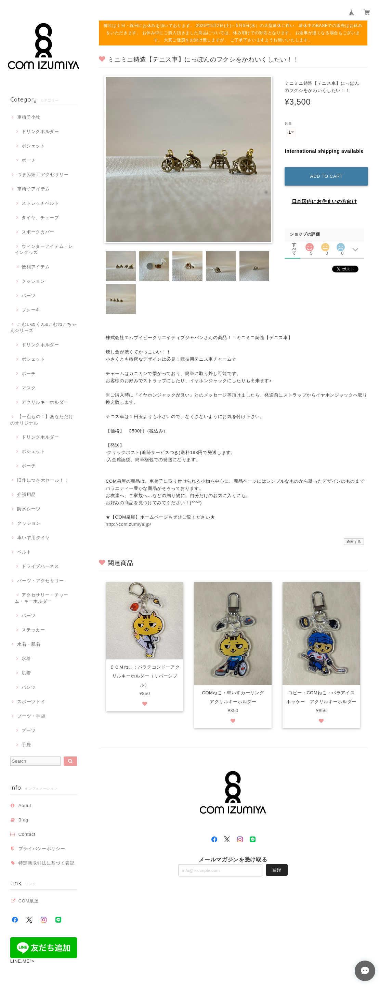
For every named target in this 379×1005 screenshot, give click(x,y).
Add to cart (326, 174)
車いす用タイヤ (33, 537)
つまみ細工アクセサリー (42, 174)
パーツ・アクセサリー (40, 580)
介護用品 (26, 494)
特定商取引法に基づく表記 (46, 863)
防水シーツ (28, 508)
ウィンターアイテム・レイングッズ (44, 249)
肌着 (26, 672)
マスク (29, 387)
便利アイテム (36, 266)
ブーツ (29, 730)
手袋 (26, 744)
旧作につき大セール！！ (42, 480)
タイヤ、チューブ (40, 217)
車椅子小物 (28, 117)
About (24, 805)
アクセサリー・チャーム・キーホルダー (41, 598)
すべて (294, 242)
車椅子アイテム (33, 188)
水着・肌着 (28, 644)
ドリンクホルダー (40, 131)
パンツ (29, 687)
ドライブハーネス (40, 566)
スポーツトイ (31, 701)
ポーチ (29, 160)
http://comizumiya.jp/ (128, 524)
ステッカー (33, 629)
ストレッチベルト (40, 203)
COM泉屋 (28, 900)
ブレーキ (31, 309)
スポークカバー (38, 231)
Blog (23, 819)
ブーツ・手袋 (31, 716)
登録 (276, 870)
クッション (33, 281)
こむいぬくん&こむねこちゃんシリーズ (43, 327)
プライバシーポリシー (41, 848)
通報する (354, 542)
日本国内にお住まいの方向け (324, 199)
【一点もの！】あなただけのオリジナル (42, 419)
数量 (288, 123)
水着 (26, 658)
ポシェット (33, 145)
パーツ (29, 295)
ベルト (24, 551)
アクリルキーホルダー (45, 402)
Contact (27, 834)
